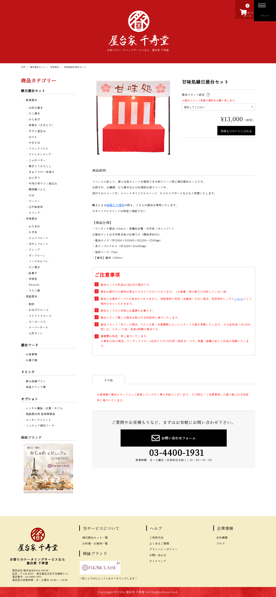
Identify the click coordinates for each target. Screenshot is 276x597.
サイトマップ (157, 561)
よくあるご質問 (159, 543)
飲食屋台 (31, 100)
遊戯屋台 (31, 296)
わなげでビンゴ (39, 309)
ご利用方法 (156, 537)
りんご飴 (34, 290)
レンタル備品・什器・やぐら (44, 408)
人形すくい (36, 333)
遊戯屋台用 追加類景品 (40, 414)
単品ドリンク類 (36, 387)
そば (31, 195)
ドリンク (34, 212)
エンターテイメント (38, 419)
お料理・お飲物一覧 (95, 543)
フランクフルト (38, 148)
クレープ (34, 249)
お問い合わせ (157, 555)
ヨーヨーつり (37, 321)
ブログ (220, 543)
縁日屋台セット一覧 (95, 537)
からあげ (34, 119)
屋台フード (29, 344)
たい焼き (34, 267)
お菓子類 (31, 360)
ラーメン (34, 201)
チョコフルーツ (38, 238)
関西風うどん (37, 189)
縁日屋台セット (33, 90)
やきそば (34, 142)
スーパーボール (38, 327)
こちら (238, 298)
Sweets (34, 284)
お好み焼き (36, 107)
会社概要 (222, 537)
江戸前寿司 (36, 207)
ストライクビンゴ (40, 315)
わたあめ (34, 226)
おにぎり (34, 177)
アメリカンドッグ (40, 154)
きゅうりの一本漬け (41, 171)
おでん (33, 137)
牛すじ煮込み (37, 131)
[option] (133, 117)
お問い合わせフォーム (174, 437)
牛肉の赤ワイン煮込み (43, 183)
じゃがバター (37, 160)
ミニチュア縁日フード (40, 425)
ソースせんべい (38, 261)
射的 (31, 304)
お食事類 (31, 354)
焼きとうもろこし (40, 166)
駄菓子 (33, 273)
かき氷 (33, 232)
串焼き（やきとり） (41, 125)
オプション (29, 398)
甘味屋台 (31, 218)
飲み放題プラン (36, 381)
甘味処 (33, 278)
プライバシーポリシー (163, 549)
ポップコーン (37, 255)
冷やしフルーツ (38, 244)
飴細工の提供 (115, 205)
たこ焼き (34, 113)
